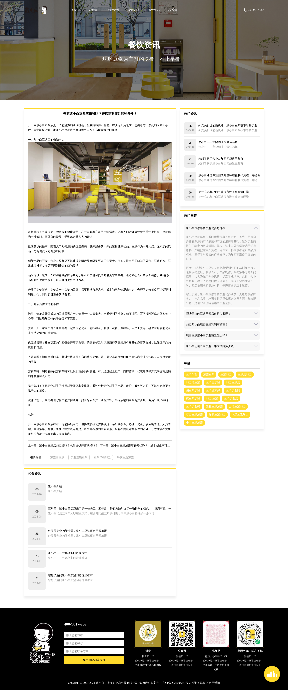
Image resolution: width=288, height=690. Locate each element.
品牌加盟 (134, 9)
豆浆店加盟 (245, 374)
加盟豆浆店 (233, 382)
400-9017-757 (253, 10)
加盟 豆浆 (212, 398)
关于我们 (94, 9)
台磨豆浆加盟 (237, 406)
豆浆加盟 (226, 374)
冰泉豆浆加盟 (240, 414)
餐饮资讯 (154, 9)
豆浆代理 (191, 374)
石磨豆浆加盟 (194, 414)
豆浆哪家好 (213, 390)
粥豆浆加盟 (193, 390)
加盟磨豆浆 (57, 457)
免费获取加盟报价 (94, 660)
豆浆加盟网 (233, 390)
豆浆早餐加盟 (102, 457)
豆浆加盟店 (231, 398)
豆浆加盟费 (193, 406)
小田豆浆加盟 (194, 422)
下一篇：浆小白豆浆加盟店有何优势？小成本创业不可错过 (136, 445)
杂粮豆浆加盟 (214, 406)
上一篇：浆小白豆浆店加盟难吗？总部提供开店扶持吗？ (63, 445)
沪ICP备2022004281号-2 (176, 682)
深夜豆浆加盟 (217, 414)
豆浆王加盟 (213, 382)
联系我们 (174, 9)
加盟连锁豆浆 (79, 457)
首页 (74, 9)
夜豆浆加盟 (193, 398)
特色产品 (114, 9)
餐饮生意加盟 (125, 457)
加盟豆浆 (208, 374)
